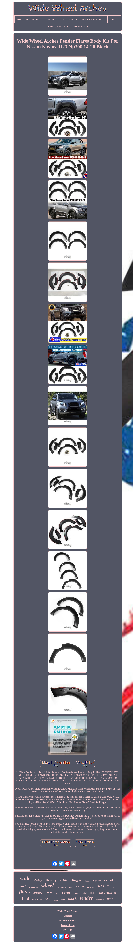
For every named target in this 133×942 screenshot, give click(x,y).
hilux (48, 899)
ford (25, 898)
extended (100, 899)
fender (86, 898)
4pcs (84, 892)
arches (103, 885)
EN (65, 930)
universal (33, 887)
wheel (47, 885)
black (72, 898)
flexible (87, 881)
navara (90, 887)
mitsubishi (37, 899)
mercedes (109, 880)
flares (24, 891)
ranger (76, 879)
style (57, 894)
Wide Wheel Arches (67, 911)
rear (114, 887)
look (92, 892)
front (63, 899)
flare (110, 899)
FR (70, 930)
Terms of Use (67, 925)
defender (38, 892)
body (37, 879)
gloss (71, 887)
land (22, 886)
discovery (51, 880)
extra (80, 886)
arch (63, 879)
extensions (107, 893)
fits (49, 893)
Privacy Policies (67, 920)
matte (75, 893)
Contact (67, 915)
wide (25, 879)
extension (61, 887)
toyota (97, 880)
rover (66, 892)
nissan (56, 900)
